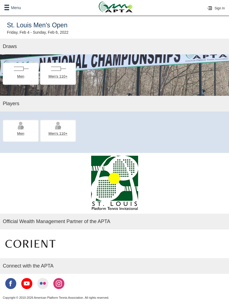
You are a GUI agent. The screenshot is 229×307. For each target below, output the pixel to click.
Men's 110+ (58, 76)
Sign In (220, 8)
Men (20, 76)
